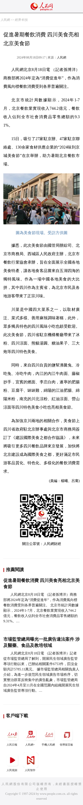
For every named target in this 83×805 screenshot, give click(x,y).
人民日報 (12, 736)
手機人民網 (48, 736)
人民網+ (30, 736)
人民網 (5, 20)
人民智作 (30, 762)
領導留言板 (67, 736)
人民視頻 (12, 762)
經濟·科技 (21, 20)
